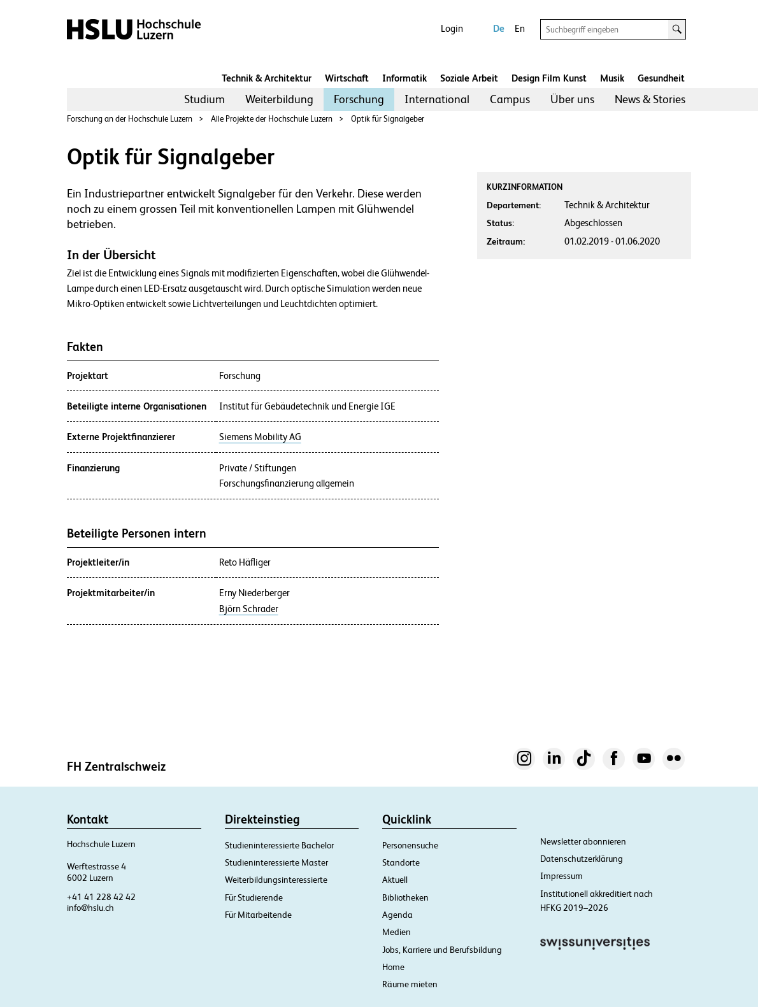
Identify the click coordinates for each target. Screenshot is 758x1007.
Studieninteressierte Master (276, 862)
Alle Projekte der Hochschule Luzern (272, 119)
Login (452, 28)
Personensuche (410, 845)
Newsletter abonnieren (583, 841)
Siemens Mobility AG (260, 437)
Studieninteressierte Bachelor (279, 845)
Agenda (397, 915)
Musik (612, 78)
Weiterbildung (279, 99)
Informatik (404, 78)
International (436, 99)
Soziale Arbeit (469, 78)
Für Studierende (254, 897)
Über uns (572, 99)
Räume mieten (410, 984)
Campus (510, 99)
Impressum (561, 876)
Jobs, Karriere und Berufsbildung (442, 950)
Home (393, 967)
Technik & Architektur (266, 78)
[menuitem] (204, 99)
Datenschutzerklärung (581, 858)
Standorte (401, 862)
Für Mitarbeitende (258, 915)
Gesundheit (661, 78)
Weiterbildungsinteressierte (276, 880)
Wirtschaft (347, 78)
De (498, 28)
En (520, 28)
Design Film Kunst (549, 78)
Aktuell (395, 880)
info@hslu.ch (90, 908)
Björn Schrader (248, 609)
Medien (396, 932)
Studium (204, 99)
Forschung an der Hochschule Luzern (129, 119)
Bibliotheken (405, 897)
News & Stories (650, 99)
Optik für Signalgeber (387, 119)
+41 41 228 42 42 (101, 897)
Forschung (359, 99)
